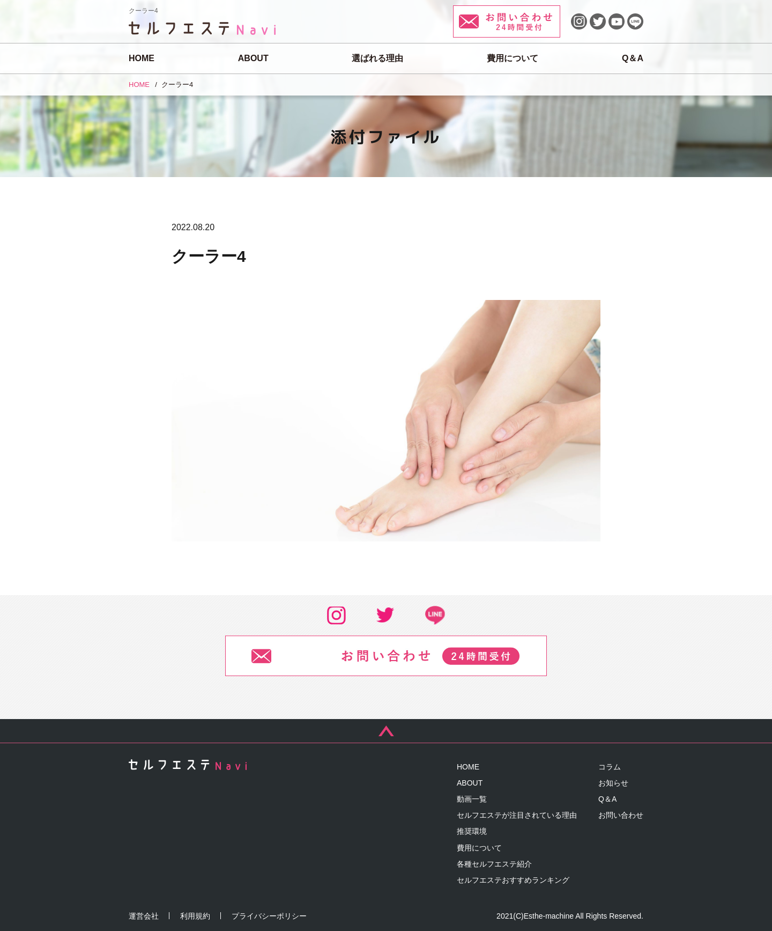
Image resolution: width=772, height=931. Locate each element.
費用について (512, 58)
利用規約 (195, 916)
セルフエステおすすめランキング (513, 880)
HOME (141, 58)
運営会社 (144, 916)
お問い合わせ (620, 815)
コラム (609, 767)
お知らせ (613, 783)
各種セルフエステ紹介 (494, 864)
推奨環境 (472, 831)
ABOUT (253, 58)
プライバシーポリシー (269, 916)
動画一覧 (472, 799)
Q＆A (632, 58)
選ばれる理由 (377, 58)
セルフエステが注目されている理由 (517, 815)
